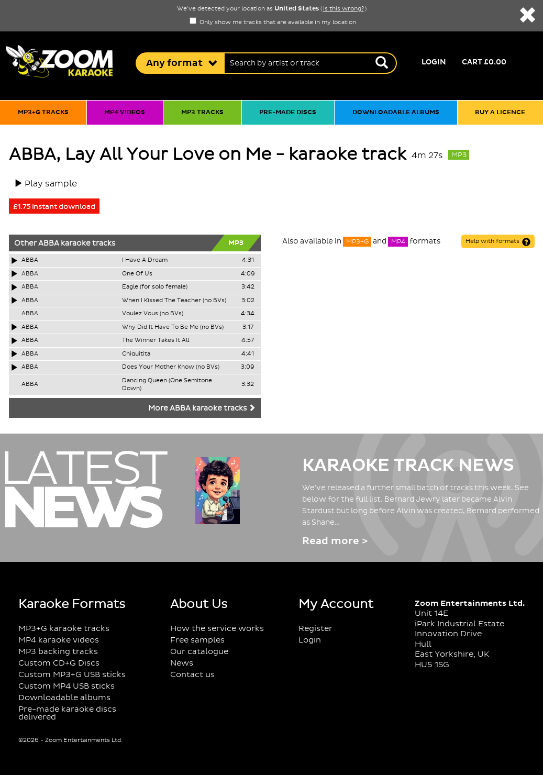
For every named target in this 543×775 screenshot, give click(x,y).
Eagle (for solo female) (154, 287)
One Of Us (137, 274)
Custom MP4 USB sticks (66, 686)
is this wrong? (343, 9)
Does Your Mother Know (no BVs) (170, 367)
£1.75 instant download (54, 207)
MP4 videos (124, 112)
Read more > (335, 541)
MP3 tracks (202, 112)
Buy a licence (500, 112)
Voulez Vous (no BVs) (152, 313)
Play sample (51, 184)
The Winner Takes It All (155, 340)
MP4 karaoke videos (58, 640)
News (181, 663)
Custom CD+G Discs (58, 663)
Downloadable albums (395, 112)
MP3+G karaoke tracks (63, 629)
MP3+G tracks (43, 112)
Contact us (192, 675)
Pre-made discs (287, 112)
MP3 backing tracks (58, 652)
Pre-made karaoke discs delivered (67, 713)
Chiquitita (136, 354)
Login (434, 62)
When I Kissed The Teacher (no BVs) (174, 300)
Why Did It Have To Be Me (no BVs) (173, 327)
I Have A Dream (145, 260)
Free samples (197, 640)
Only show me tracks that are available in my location (273, 22)
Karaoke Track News (408, 465)
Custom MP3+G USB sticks (72, 675)
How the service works (217, 629)
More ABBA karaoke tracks (202, 408)
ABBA (48, 243)
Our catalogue (199, 652)
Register (315, 629)
